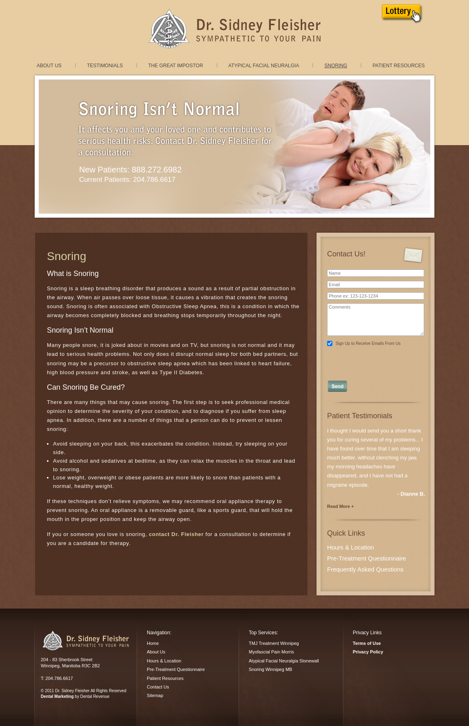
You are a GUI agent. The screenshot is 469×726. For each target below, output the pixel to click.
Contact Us (158, 686)
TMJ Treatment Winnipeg (274, 643)
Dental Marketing (57, 696)
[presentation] (376, 361)
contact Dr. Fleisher (176, 534)
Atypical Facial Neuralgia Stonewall (284, 660)
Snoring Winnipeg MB (270, 669)
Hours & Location (350, 547)
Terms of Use (367, 643)
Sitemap (155, 695)
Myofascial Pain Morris (271, 651)
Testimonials (105, 65)
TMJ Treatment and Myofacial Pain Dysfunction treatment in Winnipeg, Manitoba (234, 28)
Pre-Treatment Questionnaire (366, 558)
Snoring (335, 65)
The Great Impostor (175, 65)
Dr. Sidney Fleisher (85, 640)
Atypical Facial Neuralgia (263, 65)
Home (153, 643)
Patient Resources (398, 65)
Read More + (340, 506)
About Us (49, 65)
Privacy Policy (368, 651)
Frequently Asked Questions (365, 569)
